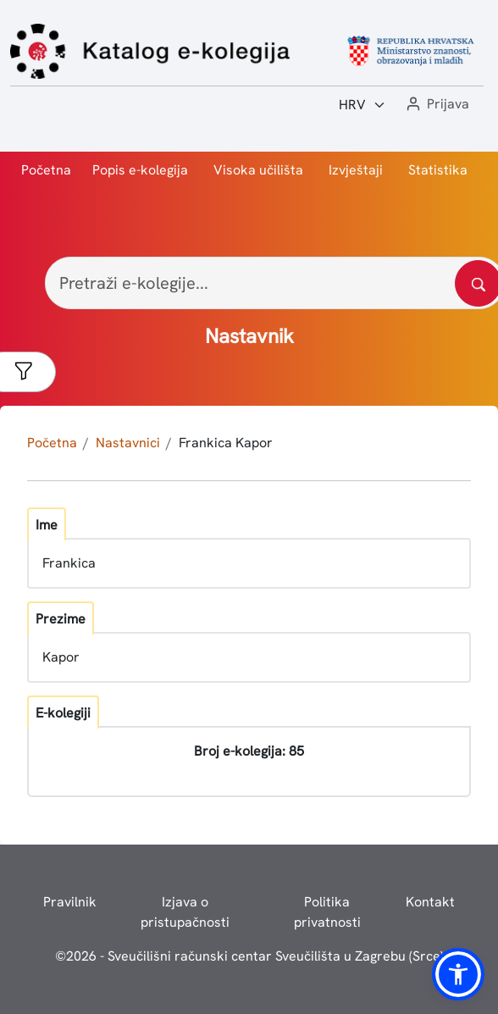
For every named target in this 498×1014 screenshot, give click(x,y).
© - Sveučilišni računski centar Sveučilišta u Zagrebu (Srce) (249, 956)
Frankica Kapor (226, 443)
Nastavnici (128, 443)
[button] (436, 104)
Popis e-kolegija (140, 170)
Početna (46, 170)
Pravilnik (70, 902)
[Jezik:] (362, 105)
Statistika (438, 170)
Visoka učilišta (258, 170)
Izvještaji (356, 170)
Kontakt (430, 902)
